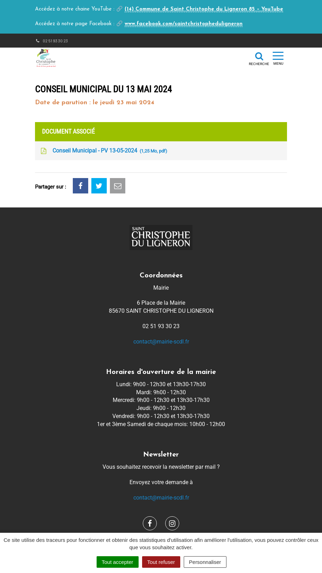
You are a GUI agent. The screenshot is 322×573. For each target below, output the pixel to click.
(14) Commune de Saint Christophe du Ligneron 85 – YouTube (204, 9)
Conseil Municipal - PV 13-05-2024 (103, 151)
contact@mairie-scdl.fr (161, 341)
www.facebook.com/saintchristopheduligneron (184, 24)
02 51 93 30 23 (51, 40)
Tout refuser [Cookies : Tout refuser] (161, 562)
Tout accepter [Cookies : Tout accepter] (117, 562)
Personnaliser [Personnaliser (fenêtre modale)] (205, 562)
